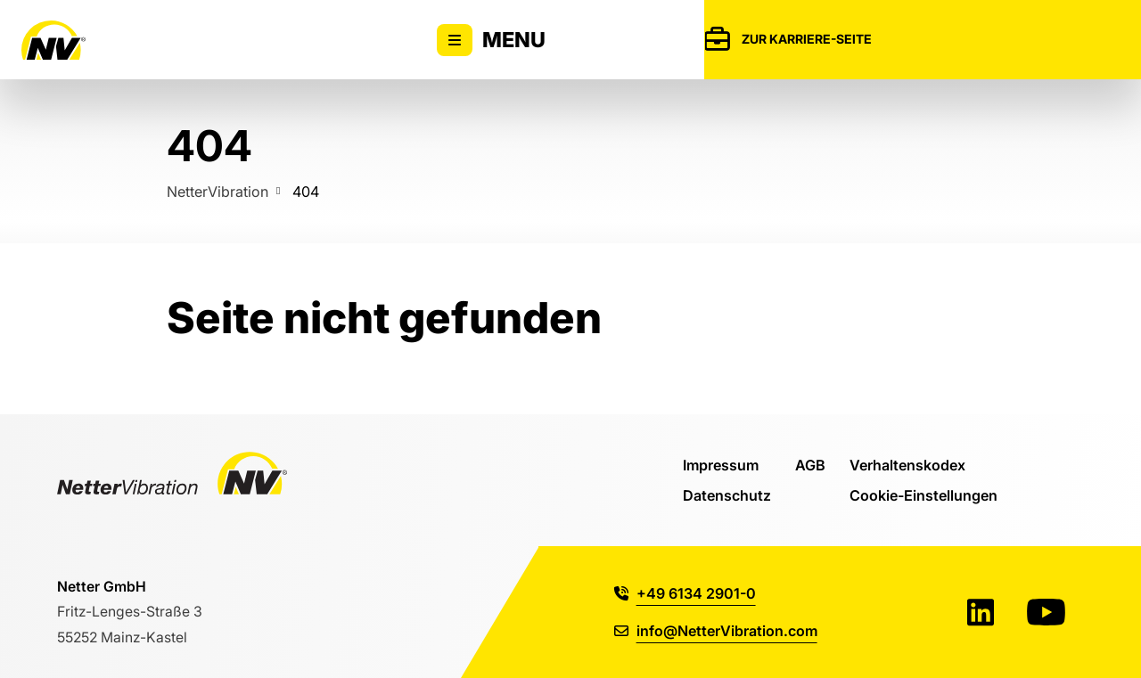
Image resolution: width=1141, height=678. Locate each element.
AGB (810, 464)
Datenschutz (727, 494)
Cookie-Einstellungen (923, 494)
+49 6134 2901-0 (685, 592)
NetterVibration (217, 191)
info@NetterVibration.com (715, 630)
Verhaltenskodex (907, 464)
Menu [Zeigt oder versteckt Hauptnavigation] (491, 40)
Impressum (721, 464)
